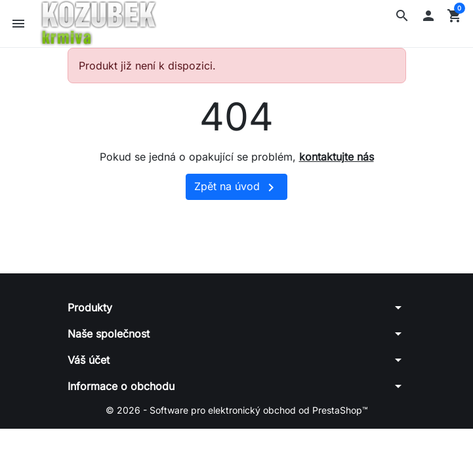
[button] (402, 15)
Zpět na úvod (236, 187)
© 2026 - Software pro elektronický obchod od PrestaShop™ (237, 410)
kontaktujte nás (336, 156)
